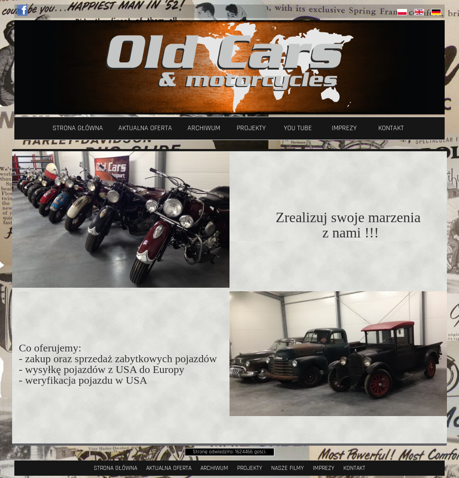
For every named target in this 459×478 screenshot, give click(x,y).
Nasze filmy (287, 468)
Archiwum (203, 128)
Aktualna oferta (145, 128)
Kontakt (391, 128)
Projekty (251, 128)
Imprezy (344, 128)
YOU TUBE (298, 128)
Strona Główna (77, 128)
